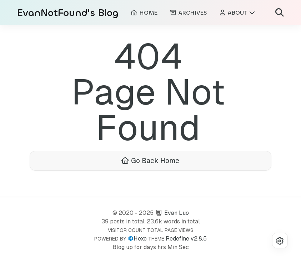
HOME (143, 12)
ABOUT (237, 12)
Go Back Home (150, 161)
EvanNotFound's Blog (68, 13)
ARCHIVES (188, 12)
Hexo (140, 238)
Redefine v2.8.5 (186, 238)
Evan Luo (176, 212)
